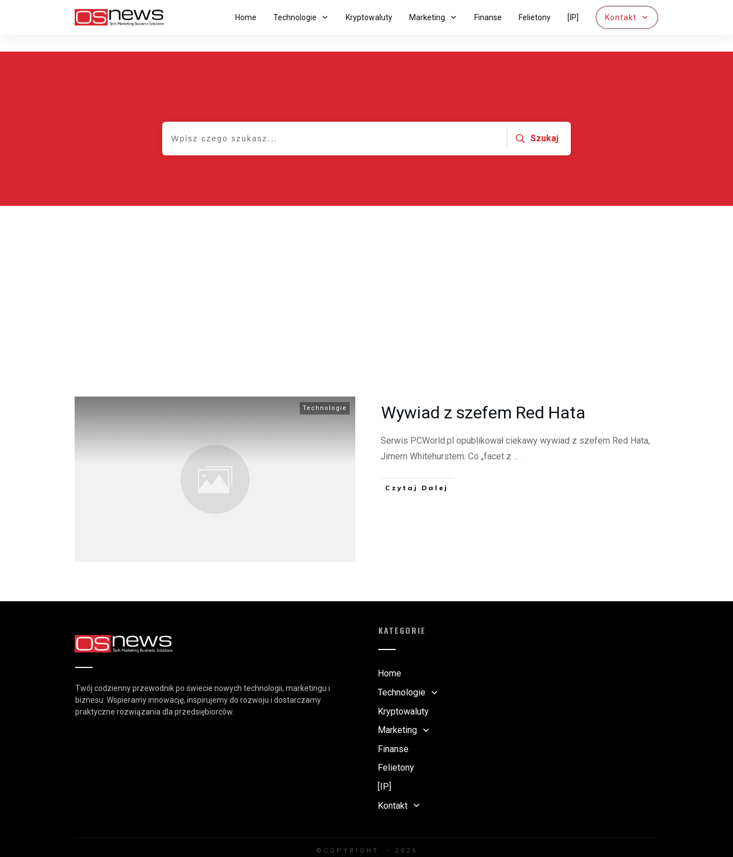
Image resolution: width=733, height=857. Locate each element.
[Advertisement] (366, 273)
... (516, 439)
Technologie (325, 391)
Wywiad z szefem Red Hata (483, 396)
